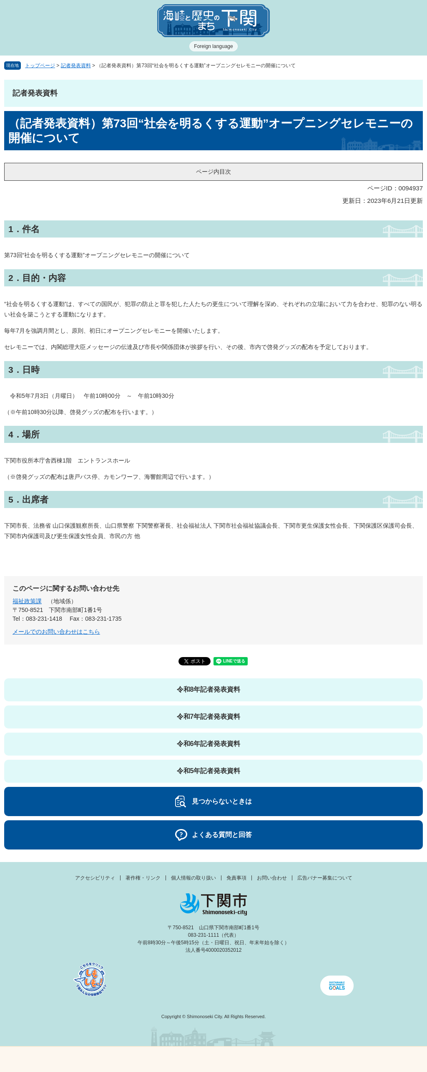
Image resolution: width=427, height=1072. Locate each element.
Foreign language (213, 46)
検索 (267, 1059)
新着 (160, 1059)
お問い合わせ (272, 877)
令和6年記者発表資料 (209, 743)
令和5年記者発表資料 (209, 770)
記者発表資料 (76, 65)
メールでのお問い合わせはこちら (56, 631)
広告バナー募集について (324, 877)
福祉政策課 (27, 601)
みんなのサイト (373, 1059)
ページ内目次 (213, 171)
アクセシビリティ (95, 877)
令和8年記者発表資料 (209, 689)
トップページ (40, 65)
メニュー (53, 1057)
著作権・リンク (143, 877)
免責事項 (236, 877)
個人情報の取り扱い (193, 877)
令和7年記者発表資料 (209, 716)
